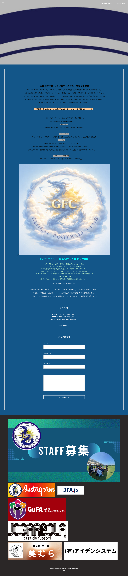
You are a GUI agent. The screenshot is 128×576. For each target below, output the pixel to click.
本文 (45, 373)
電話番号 (47, 363)
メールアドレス (49, 353)
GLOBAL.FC (59, 568)
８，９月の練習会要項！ (68, 317)
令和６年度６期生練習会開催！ (68, 319)
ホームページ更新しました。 (68, 314)
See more (64, 325)
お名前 (46, 343)
